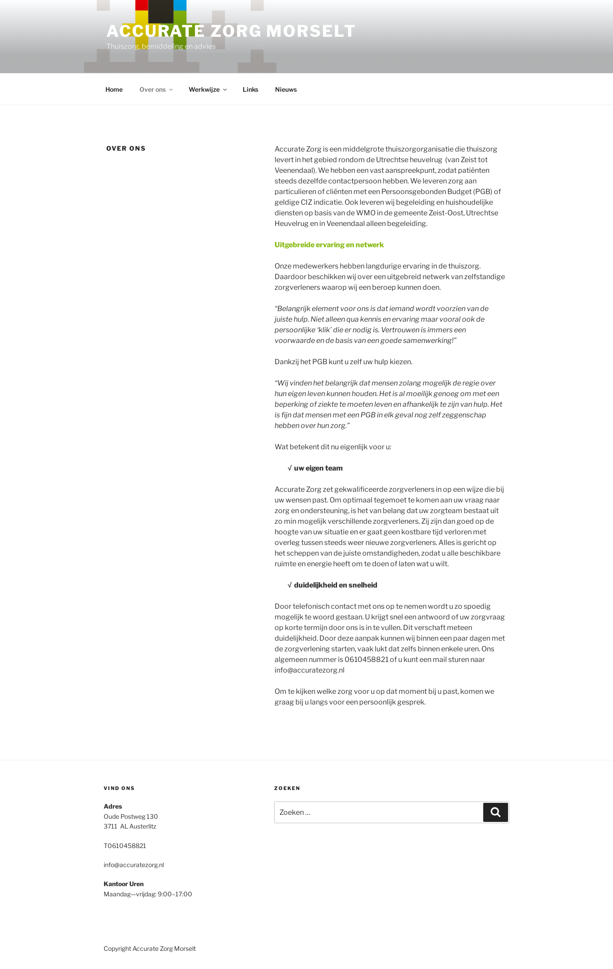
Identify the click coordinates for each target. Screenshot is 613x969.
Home (114, 89)
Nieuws (286, 89)
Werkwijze (208, 89)
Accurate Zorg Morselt (231, 31)
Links (250, 89)
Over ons (157, 89)
